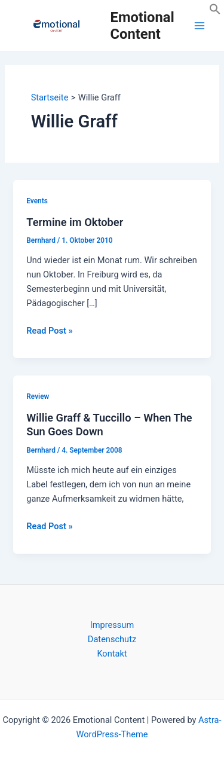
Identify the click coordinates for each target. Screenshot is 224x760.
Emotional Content (142, 25)
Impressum (112, 624)
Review (37, 396)
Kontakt (112, 653)
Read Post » (49, 330)
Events (36, 201)
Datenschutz (112, 639)
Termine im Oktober (74, 222)
